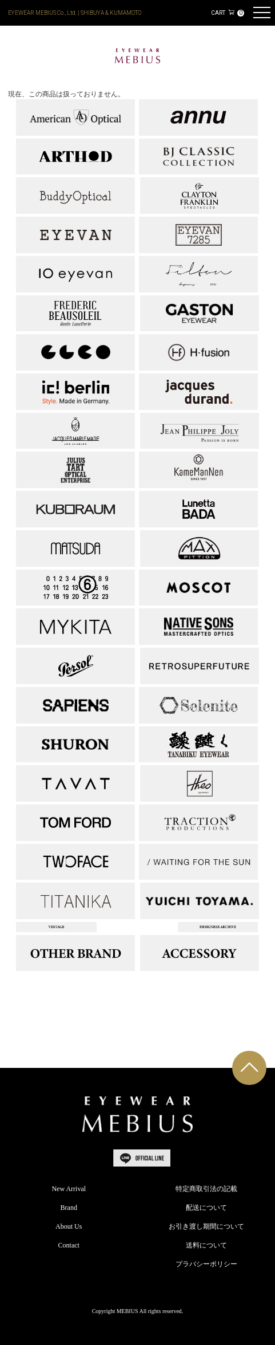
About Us (68, 1226)
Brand (69, 1208)
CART (227, 13)
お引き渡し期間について (206, 1226)
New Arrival (68, 1189)
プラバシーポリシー (206, 1264)
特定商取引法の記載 (206, 1189)
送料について (206, 1245)
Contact (68, 1245)
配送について (206, 1208)
